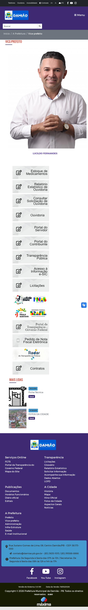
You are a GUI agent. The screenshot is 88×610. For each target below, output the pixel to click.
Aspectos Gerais (53, 504)
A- (56, 3)
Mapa (47, 494)
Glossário (49, 465)
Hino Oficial (50, 497)
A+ (52, 3)
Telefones (11, 3)
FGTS (8, 461)
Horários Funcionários (17, 494)
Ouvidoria (20, 3)
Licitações (49, 461)
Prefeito (9, 517)
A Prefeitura (19, 33)
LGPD (47, 481)
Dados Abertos (52, 478)
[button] (39, 26)
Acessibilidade (32, 3)
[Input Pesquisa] (20, 26)
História (48, 491)
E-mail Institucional (16, 533)
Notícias (48, 507)
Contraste (44, 3)
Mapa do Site (12, 471)
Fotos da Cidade (53, 501)
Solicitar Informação (55, 471)
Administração (13, 524)
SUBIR (50, 594)
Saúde (8, 530)
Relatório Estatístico (55, 468)
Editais (9, 501)
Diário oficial (12, 497)
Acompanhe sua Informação (59, 474)
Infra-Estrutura (13, 527)
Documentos (12, 491)
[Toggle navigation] (80, 15)
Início (7, 33)
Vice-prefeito (12, 520)
